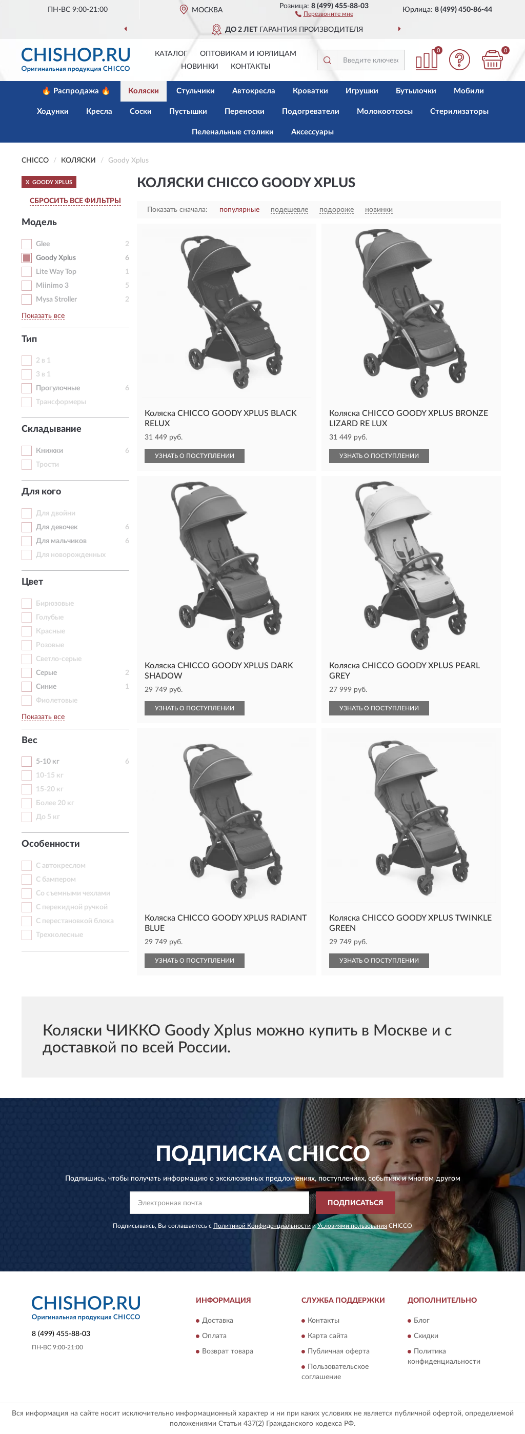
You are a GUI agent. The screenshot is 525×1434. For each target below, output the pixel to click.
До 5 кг (48, 817)
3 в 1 (43, 374)
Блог (422, 1320)
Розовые (50, 645)
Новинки (199, 66)
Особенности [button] (51, 844)
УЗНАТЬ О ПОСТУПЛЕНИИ (194, 456)
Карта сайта (328, 1336)
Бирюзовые (55, 603)
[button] (324, 13)
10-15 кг (50, 775)
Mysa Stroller (56, 299)
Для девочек (57, 527)
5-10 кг (47, 761)
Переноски (245, 111)
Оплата (214, 1336)
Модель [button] (39, 222)
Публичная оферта (339, 1351)
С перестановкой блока (75, 921)
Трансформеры (61, 402)
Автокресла (253, 91)
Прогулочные (58, 388)
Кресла (99, 111)
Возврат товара (227, 1351)
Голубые (50, 617)
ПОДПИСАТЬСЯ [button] (355, 1203)
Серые (46, 672)
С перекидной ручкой (72, 907)
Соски (141, 111)
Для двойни (55, 513)
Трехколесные (59, 935)
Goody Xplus (56, 258)
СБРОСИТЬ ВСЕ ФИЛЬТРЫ (75, 201)
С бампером (56, 879)
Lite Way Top (56, 271)
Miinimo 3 (52, 285)
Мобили (469, 91)
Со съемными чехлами (73, 893)
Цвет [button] (32, 582)
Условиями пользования (352, 1226)
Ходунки (53, 111)
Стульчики (195, 91)
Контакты (251, 66)
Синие (46, 686)
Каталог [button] (171, 53)
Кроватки (310, 91)
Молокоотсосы (385, 111)
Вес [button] (29, 740)
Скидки (426, 1336)
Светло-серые (59, 659)
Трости (47, 464)
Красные (50, 631)
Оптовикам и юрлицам (248, 53)
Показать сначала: (177, 209)
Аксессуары (312, 132)
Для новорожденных (71, 555)
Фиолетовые (56, 700)
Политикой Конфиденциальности (262, 1226)
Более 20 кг (55, 803)
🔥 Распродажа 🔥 (76, 91)
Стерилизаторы (459, 111)
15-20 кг (50, 789)
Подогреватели (310, 111)
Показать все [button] (43, 316)
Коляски (143, 91)
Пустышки (188, 111)
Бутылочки (416, 91)
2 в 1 (43, 360)
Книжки (49, 450)
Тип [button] (29, 339)
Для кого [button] (41, 491)
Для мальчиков (61, 541)
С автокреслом (61, 865)
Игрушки (362, 91)
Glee (43, 244)
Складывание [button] (52, 429)
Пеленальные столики (233, 132)
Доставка (217, 1320)
